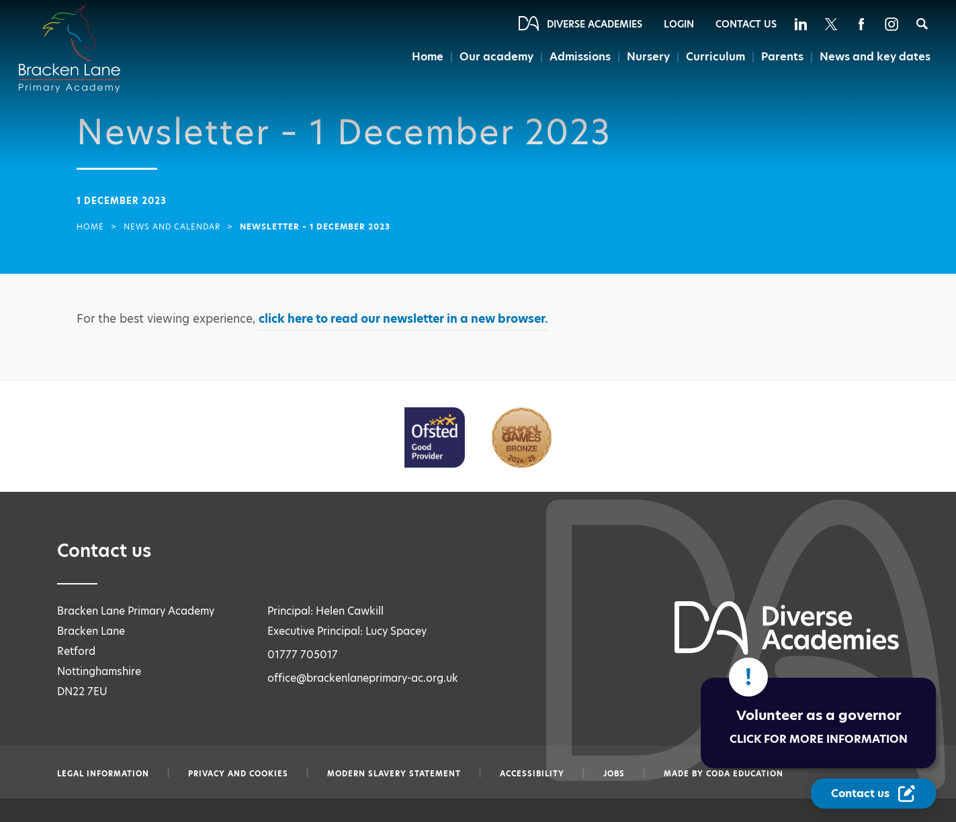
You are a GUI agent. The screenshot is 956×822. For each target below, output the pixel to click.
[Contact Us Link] (873, 793)
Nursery (647, 57)
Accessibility (532, 773)
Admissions (578, 57)
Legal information (103, 773)
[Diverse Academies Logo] (77, 35)
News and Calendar (172, 226)
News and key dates (875, 57)
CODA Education (744, 773)
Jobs (614, 773)
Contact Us (746, 24)
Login (679, 24)
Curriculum (713, 57)
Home (424, 57)
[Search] (922, 24)
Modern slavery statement (394, 773)
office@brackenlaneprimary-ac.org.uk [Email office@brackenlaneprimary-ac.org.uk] (362, 678)
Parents (780, 57)
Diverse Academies (594, 24)
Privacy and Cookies (238, 773)
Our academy (493, 57)
